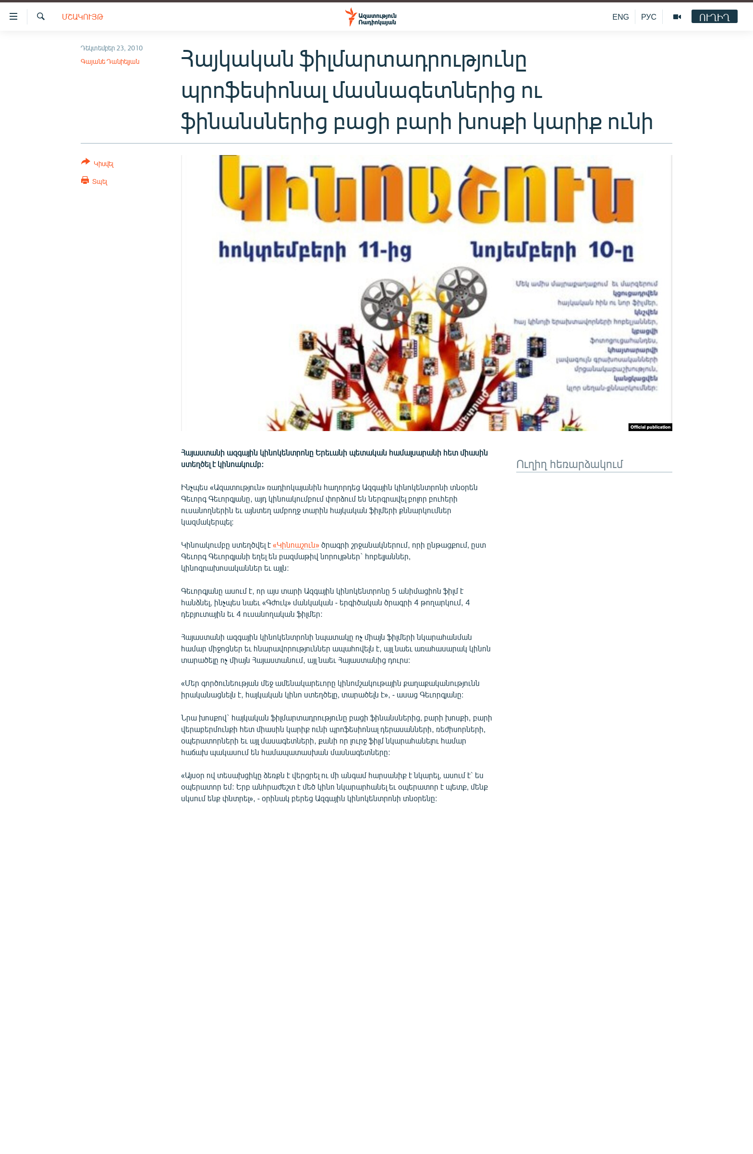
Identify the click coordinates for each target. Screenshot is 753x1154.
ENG (620, 16)
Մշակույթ (82, 16)
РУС (648, 16)
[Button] (97, 164)
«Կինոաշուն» (296, 544)
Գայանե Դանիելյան (110, 61)
